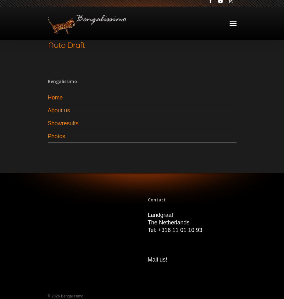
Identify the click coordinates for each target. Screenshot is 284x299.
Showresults (63, 123)
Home (55, 97)
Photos (56, 136)
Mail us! (157, 260)
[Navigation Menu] (233, 23)
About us (59, 110)
